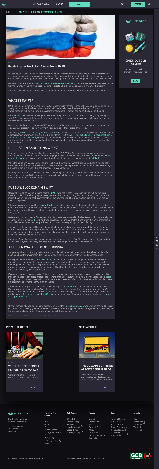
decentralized (45, 205)
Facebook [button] (141, 429)
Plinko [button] (52, 427)
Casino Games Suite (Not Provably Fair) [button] (52, 432)
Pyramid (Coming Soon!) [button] (75, 425)
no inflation (95, 158)
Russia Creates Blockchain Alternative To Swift (39, 12)
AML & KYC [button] (119, 421)
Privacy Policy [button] (119, 424)
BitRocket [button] (75, 419)
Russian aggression (74, 306)
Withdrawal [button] (97, 421)
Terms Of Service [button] (119, 419)
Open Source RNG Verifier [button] (119, 434)
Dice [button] (52, 421)
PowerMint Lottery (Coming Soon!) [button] (52, 441)
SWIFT (18, 115)
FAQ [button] (97, 424)
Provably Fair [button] (97, 427)
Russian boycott (48, 259)
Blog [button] (141, 419)
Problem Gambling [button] (97, 435)
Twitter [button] (141, 427)
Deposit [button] (97, 419)
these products (67, 286)
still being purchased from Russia (37, 294)
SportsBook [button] (75, 421)
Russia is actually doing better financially (55, 83)
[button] (79, 4)
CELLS (37, 220)
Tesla (108, 276)
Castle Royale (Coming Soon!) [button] (75, 431)
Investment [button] (97, 432)
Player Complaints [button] (119, 427)
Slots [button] (52, 424)
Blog (8, 12)
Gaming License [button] (119, 429)
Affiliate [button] (97, 429)
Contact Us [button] (97, 438)
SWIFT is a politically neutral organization (40, 132)
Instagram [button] (141, 424)
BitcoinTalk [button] (141, 421)
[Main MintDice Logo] (4, 4)
